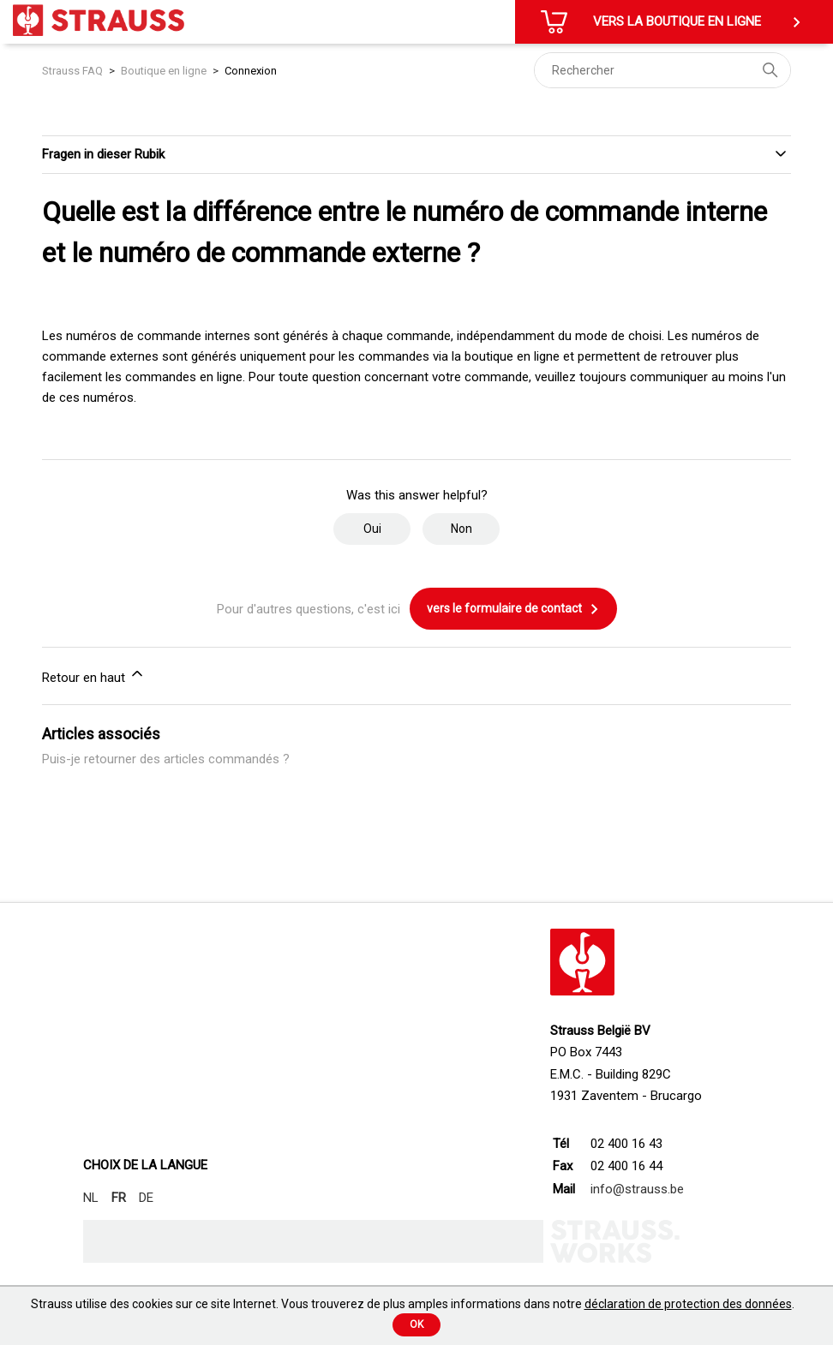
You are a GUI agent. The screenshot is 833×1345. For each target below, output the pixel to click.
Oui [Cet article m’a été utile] (372, 528)
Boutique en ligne (164, 70)
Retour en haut (94, 675)
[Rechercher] (662, 70)
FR (118, 1197)
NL (91, 1197)
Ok (416, 1324)
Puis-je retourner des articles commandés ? (166, 759)
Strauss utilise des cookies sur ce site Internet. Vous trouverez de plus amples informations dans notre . (412, 1304)
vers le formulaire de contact (513, 609)
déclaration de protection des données (688, 1304)
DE (146, 1197)
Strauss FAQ (73, 70)
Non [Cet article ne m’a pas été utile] (461, 528)
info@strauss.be (637, 1189)
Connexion (251, 70)
